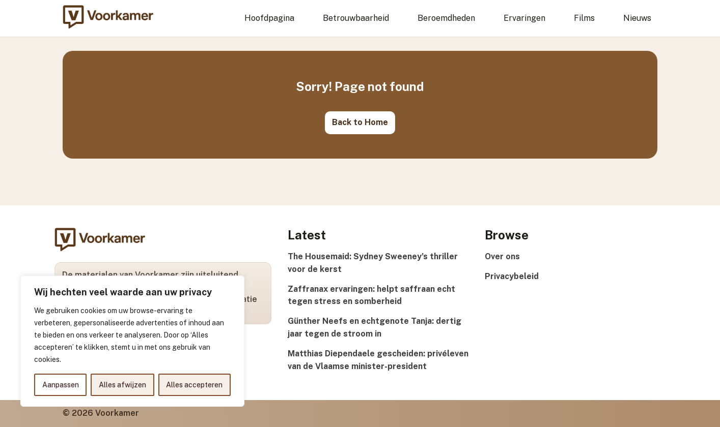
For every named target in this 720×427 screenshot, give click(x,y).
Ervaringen (524, 18)
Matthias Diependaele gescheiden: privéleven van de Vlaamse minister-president (378, 360)
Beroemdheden (446, 18)
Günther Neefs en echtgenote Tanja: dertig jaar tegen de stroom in (374, 327)
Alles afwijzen (122, 385)
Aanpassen (60, 385)
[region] (132, 341)
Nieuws (637, 18)
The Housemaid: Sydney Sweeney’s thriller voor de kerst (373, 263)
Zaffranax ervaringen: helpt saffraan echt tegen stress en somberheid (371, 295)
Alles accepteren (194, 385)
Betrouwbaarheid (356, 18)
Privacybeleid (512, 276)
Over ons (502, 256)
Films (584, 18)
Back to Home (360, 122)
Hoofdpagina (269, 18)
